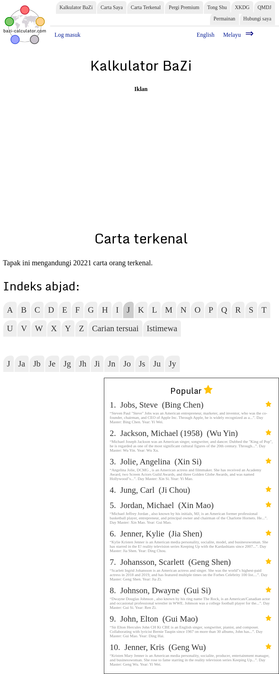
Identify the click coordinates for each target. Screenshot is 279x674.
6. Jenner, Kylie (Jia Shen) (190, 533)
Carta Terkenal (146, 7)
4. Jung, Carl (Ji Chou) (190, 490)
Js (142, 363)
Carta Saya (112, 7)
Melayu (232, 35)
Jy (172, 363)
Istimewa (162, 328)
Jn (111, 363)
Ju (157, 363)
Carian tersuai (115, 328)
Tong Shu (217, 7)
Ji (97, 363)
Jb (36, 363)
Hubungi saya (257, 18)
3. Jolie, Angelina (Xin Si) (190, 461)
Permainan (224, 18)
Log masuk (67, 35)
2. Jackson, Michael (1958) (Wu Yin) (190, 433)
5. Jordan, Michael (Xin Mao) (190, 505)
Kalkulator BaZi (76, 7)
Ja (21, 363)
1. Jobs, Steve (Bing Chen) (190, 404)
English (205, 35)
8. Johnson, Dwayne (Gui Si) (190, 590)
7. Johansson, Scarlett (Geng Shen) (190, 562)
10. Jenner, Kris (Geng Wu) (190, 647)
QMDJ (264, 7)
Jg (67, 363)
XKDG (242, 7)
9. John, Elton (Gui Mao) (190, 618)
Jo (126, 363)
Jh (82, 363)
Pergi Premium (184, 7)
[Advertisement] (141, 143)
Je (52, 363)
